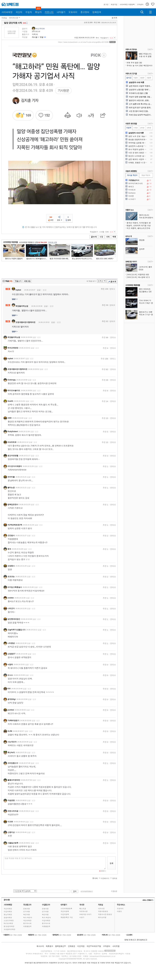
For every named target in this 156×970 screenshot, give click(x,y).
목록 (115, 18)
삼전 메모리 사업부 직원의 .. (140, 86)
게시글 (34, 37)
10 (45, 37)
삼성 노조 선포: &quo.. (137, 136)
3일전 (149, 78)
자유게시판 (83, 911)
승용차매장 (8, 917)
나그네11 (138, 199)
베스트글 (82, 908)
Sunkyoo (138, 193)
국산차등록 (65, 911)
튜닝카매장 (8, 914)
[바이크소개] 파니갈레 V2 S (138, 277)
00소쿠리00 (40, 29)
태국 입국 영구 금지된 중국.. (140, 108)
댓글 (41, 37)
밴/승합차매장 (9, 926)
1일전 (135, 78)
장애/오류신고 (130, 939)
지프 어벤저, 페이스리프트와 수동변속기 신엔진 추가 (140, 228)
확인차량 (26, 914)
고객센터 (106, 946)
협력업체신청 (60, 946)
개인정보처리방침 (94, 946)
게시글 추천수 (132, 175)
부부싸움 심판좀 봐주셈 (137, 143)
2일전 (142, 78)
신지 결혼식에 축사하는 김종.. (140, 104)
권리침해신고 (142, 939)
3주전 (149, 128)
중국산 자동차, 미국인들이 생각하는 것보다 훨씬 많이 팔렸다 (140, 222)
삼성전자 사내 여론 (136, 82)
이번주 (128, 128)
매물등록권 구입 (67, 917)
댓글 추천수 (145, 175)
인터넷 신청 (52, 242)
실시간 (128, 78)
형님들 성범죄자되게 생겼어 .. (137, 139)
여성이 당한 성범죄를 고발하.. (140, 97)
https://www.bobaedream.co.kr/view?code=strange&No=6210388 (83, 42)
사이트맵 (115, 946)
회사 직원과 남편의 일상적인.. (137, 149)
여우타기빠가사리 (138, 183)
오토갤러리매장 (9, 929)
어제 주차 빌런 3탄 (134, 62)
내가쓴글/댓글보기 (87, 891)
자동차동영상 (103, 911)
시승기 (81, 917)
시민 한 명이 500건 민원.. (139, 111)
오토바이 (120, 908)
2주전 (142, 128)
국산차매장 (8, 909)
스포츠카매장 (9, 920)
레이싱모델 (102, 917)
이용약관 (80, 946)
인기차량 (26, 911)
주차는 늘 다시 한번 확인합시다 (139, 65)
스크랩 (101, 232)
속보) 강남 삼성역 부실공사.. (140, 115)
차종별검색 (27, 926)
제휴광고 (49, 946)
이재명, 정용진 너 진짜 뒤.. (137, 162)
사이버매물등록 (66, 908)
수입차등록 (65, 914)
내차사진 (101, 908)
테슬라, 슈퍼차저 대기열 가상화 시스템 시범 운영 (140, 225)
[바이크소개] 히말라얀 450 (138, 274)
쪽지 (97, 38)
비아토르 (138, 189)
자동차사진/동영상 (105, 914)
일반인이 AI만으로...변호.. (139, 100)
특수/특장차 (27, 917)
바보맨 (138, 196)
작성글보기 (104, 38)
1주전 (135, 128)
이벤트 (119, 911)
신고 (111, 38)
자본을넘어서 (138, 180)
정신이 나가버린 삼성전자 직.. (137, 156)
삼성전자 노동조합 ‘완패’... (139, 90)
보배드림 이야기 (85, 914)
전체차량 (26, 909)
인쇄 (107, 232)
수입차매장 (8, 911)
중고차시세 (27, 923)
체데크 (138, 186)
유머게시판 (13, 18)
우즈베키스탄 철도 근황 (138, 93)
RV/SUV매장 (8, 923)
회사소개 (40, 946)
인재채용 (71, 946)
